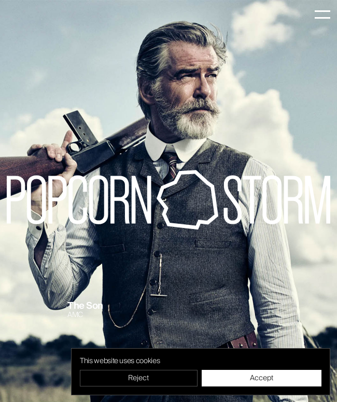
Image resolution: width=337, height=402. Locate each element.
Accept (261, 378)
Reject (138, 378)
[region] (200, 371)
